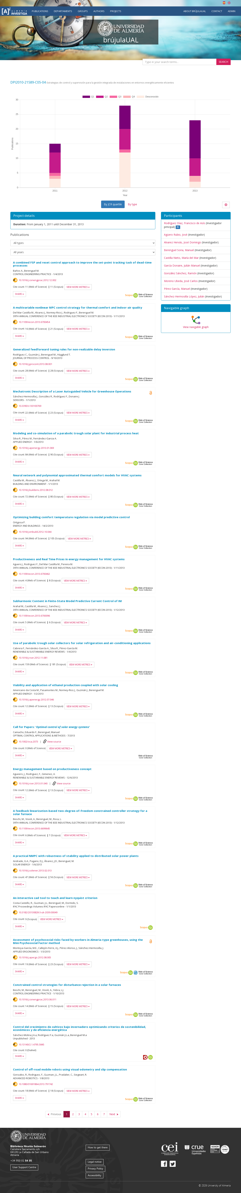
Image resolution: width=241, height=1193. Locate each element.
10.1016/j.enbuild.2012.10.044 (35, 531)
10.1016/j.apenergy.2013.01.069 (36, 448)
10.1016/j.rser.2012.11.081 (33, 657)
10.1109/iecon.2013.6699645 (34, 828)
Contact (216, 11)
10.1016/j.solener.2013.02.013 (35, 870)
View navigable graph (196, 327)
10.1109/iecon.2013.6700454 (34, 322)
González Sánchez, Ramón (180, 273)
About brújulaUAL (194, 11)
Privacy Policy (95, 1168)
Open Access (150, 941)
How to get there (98, 1147)
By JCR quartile (113, 204)
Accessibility (94, 1175)
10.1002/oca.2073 (28, 741)
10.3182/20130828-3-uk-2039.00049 (38, 912)
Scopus (129, 295)
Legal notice (94, 1161)
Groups (83, 11)
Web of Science (145, 295)
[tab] (195, 308)
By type (132, 204)
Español (224, 2)
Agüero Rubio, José (175, 234)
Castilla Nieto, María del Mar (181, 258)
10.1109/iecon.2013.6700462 (34, 573)
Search (223, 62)
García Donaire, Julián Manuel (182, 265)
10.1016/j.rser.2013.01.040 (33, 783)
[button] (195, 308)
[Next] (114, 1114)
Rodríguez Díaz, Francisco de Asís (184, 223)
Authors (98, 11)
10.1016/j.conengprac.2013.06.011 (37, 999)
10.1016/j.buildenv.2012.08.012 (36, 490)
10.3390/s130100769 (30, 406)
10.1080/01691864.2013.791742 (36, 1084)
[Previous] (54, 1114)
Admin (231, 11)
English (229, 2)
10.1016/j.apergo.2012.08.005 (35, 957)
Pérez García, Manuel (177, 288)
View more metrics (78, 287)
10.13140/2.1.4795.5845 (31, 1044)
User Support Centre (24, 1167)
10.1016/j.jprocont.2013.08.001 (35, 364)
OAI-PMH (135, 972)
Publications (40, 11)
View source (54, 741)
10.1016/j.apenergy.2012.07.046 (36, 699)
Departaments (63, 11)
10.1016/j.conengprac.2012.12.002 (37, 280)
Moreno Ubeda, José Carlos (181, 281)
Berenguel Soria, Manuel (179, 250)
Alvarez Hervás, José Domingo (182, 242)
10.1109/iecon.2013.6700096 (34, 615)
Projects (115, 11)
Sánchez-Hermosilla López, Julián (184, 296)
